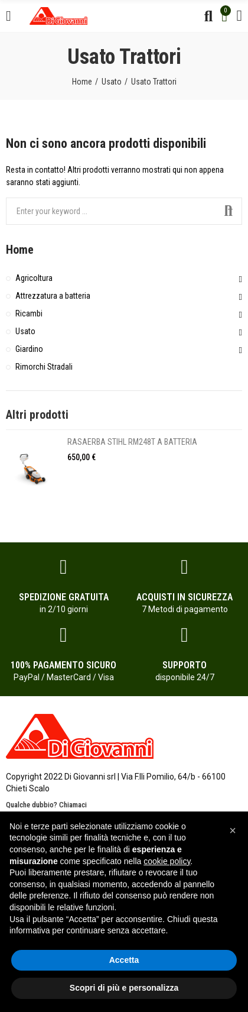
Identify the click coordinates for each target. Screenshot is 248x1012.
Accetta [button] (124, 960)
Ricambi (29, 313)
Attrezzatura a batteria (52, 295)
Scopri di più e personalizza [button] (124, 987)
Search (228, 211)
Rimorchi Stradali (44, 366)
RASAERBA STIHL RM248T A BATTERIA (132, 442)
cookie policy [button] (166, 861)
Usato (25, 331)
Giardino (29, 349)
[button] (232, 830)
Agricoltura (34, 278)
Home (20, 250)
